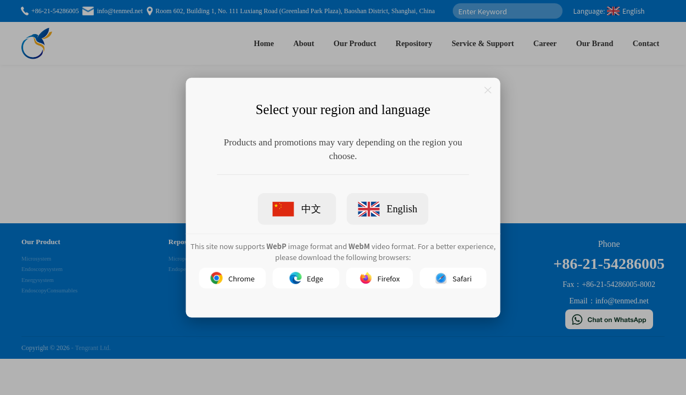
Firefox (380, 278)
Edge (306, 278)
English (388, 208)
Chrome (233, 278)
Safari (453, 278)
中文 (297, 208)
